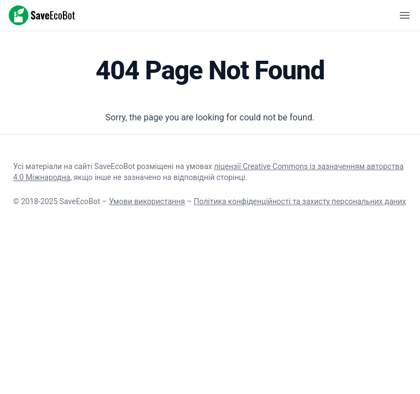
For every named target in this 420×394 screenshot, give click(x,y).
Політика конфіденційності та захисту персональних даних (300, 201)
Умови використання (147, 201)
